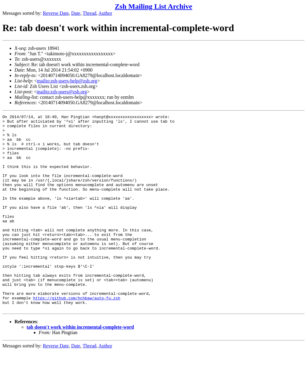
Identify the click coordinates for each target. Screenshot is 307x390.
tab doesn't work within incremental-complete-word (80, 366)
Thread (89, 13)
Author (105, 13)
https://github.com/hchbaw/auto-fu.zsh (76, 335)
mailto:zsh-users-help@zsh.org (67, 80)
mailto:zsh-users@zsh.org (62, 91)
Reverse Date (56, 13)
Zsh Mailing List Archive (153, 6)
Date (75, 13)
